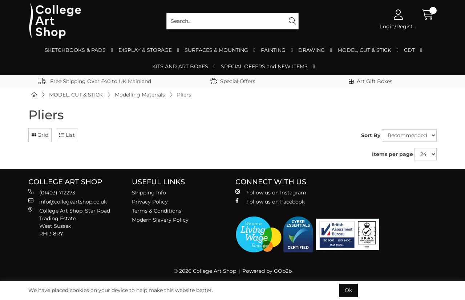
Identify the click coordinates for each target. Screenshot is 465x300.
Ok (348, 290)
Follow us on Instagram (270, 192)
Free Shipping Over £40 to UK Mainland (94, 81)
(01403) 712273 (51, 192)
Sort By (370, 135)
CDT (409, 50)
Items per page (392, 154)
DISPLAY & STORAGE (145, 50)
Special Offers (232, 81)
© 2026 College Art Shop (205, 271)
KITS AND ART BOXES (180, 66)
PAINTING (273, 50)
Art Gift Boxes (370, 81)
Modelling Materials (140, 94)
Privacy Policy (150, 201)
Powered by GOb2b (267, 271)
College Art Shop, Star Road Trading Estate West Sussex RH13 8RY (69, 222)
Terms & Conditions (156, 210)
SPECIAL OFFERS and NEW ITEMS (264, 66)
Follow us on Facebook (270, 201)
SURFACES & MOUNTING (216, 50)
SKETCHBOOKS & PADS (75, 50)
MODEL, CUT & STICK (364, 50)
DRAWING (311, 50)
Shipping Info (149, 192)
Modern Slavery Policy (160, 220)
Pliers (184, 94)
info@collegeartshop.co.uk (67, 201)
